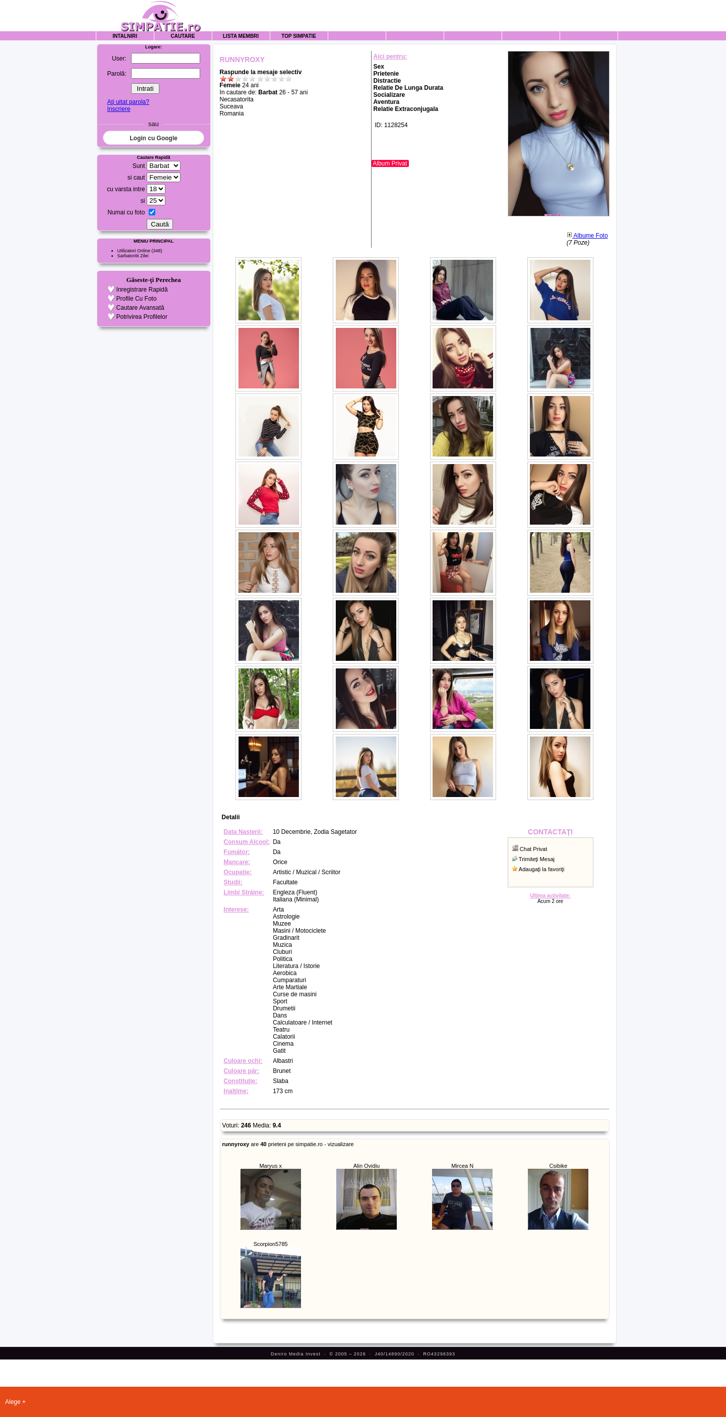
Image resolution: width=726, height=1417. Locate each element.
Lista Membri (241, 36)
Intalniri (124, 36)
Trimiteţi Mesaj (537, 859)
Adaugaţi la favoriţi (542, 869)
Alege (13, 1401)
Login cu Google (153, 138)
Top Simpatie (298, 36)
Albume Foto (587, 235)
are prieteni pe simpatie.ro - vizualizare (288, 1144)
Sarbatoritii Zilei (133, 255)
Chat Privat (533, 849)
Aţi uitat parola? (128, 101)
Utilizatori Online (134, 250)
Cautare (183, 36)
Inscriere (119, 108)
